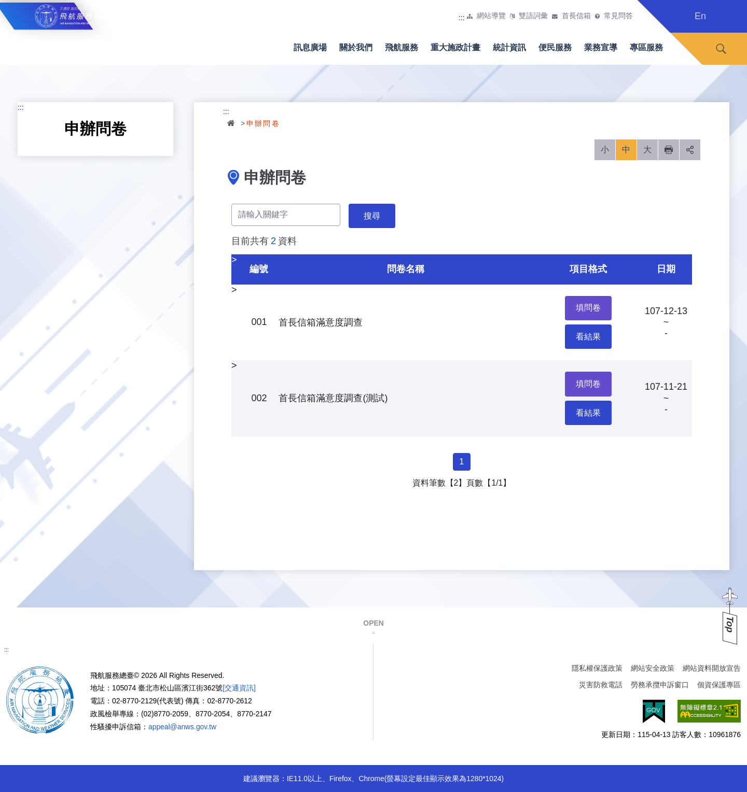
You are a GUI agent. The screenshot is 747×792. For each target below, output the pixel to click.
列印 (668, 149)
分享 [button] (690, 149)
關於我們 (355, 47)
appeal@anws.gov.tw (182, 727)
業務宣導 (600, 47)
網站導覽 (491, 16)
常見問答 (618, 16)
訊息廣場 (310, 47)
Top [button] (730, 624)
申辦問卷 (263, 123)
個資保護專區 (719, 685)
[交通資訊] (239, 688)
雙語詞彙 (533, 16)
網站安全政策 (652, 668)
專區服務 (646, 47)
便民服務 (555, 47)
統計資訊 (509, 47)
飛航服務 (401, 47)
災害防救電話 (600, 685)
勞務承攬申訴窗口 (660, 685)
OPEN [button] (373, 623)
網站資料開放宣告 (712, 668)
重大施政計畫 (455, 47)
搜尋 (721, 49)
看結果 (588, 336)
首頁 (232, 123)
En (700, 16)
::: (462, 17)
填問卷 (588, 307)
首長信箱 (576, 16)
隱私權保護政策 (597, 668)
